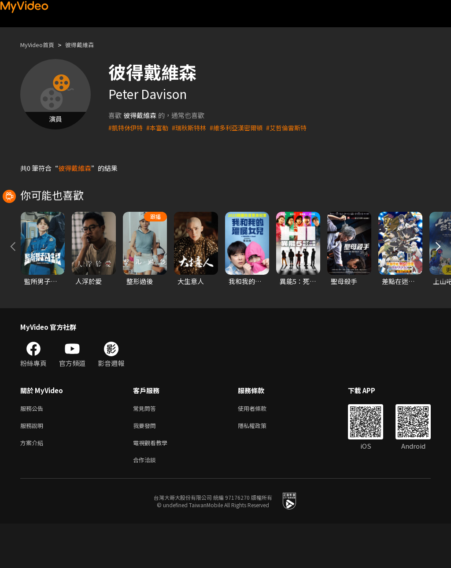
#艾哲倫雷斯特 (296, 127)
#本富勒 (160, 127)
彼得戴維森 (87, 44)
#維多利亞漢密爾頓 (243, 127)
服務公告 (33, 448)
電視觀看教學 (153, 485)
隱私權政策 (259, 466)
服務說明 (33, 466)
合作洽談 (146, 503)
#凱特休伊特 (126, 127)
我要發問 (146, 466)
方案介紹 (33, 485)
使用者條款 (259, 448)
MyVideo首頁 (40, 44)
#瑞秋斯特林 (193, 127)
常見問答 (146, 448)
